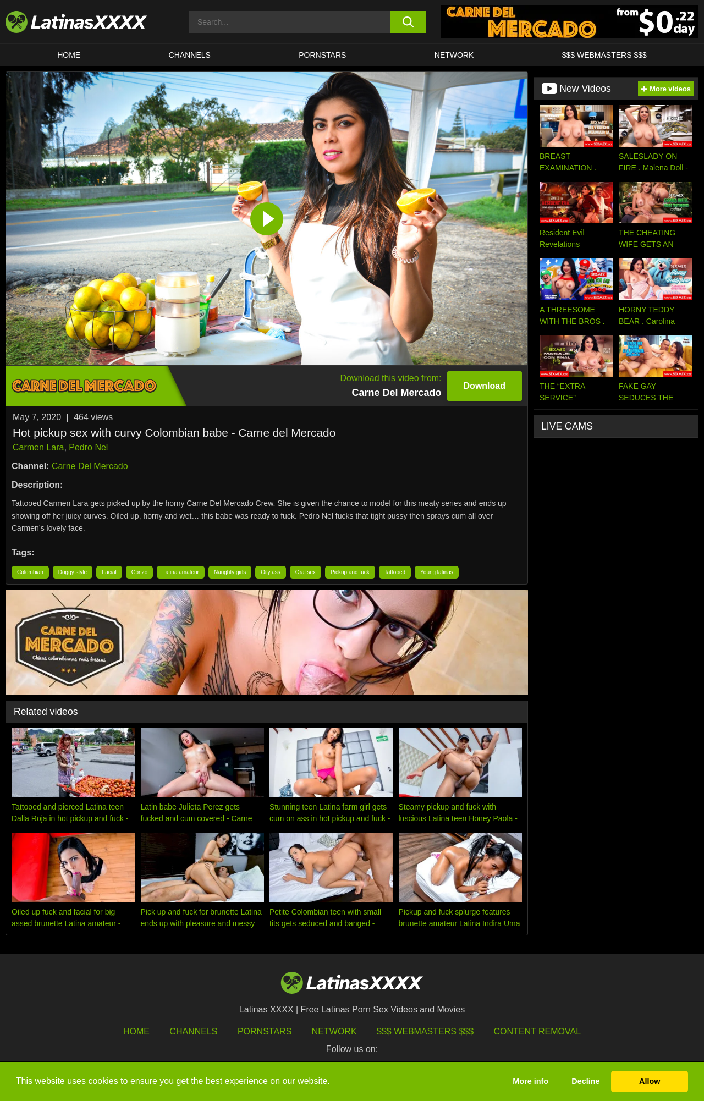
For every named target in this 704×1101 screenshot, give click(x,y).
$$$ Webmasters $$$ (425, 1031)
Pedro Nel (88, 447)
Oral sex (305, 572)
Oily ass (270, 572)
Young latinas (436, 572)
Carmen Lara (38, 447)
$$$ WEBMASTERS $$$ (604, 55)
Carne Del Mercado (90, 466)
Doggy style (72, 572)
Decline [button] (585, 1081)
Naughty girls (230, 572)
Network (454, 55)
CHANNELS (190, 55)
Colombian (30, 572)
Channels (193, 1031)
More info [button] (530, 1081)
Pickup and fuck (350, 572)
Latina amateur (180, 572)
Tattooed (394, 572)
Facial (109, 572)
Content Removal (537, 1031)
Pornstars (322, 55)
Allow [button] (649, 1081)
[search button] (408, 22)
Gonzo (139, 572)
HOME (68, 55)
